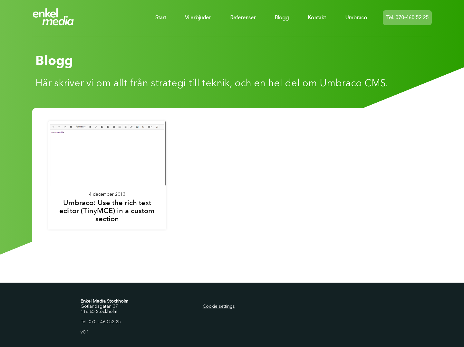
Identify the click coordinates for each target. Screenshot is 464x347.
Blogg (282, 17)
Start (160, 17)
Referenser (243, 17)
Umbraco (356, 17)
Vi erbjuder (198, 17)
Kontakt (317, 17)
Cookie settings (219, 306)
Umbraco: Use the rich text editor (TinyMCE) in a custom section (107, 210)
